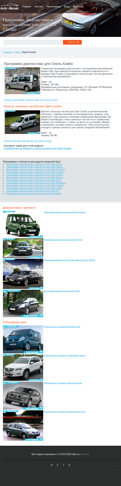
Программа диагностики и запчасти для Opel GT (32, 191)
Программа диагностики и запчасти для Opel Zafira (34, 188)
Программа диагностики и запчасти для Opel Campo (35, 172)
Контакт (39, 6)
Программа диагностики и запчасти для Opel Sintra (34, 164)
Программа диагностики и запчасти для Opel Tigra (33, 180)
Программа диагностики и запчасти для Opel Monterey (36, 183)
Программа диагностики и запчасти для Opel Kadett (34, 175)
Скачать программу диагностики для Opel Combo (31, 100)
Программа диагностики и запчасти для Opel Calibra (35, 185)
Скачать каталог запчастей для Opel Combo (28, 141)
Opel (17, 52)
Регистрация (54, 6)
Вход (66, 6)
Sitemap (85, 454)
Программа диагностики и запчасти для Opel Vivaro (34, 167)
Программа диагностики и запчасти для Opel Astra (33, 193)
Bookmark (78, 6)
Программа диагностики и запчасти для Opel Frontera (35, 169)
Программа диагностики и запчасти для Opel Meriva (34, 177)
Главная (26, 6)
